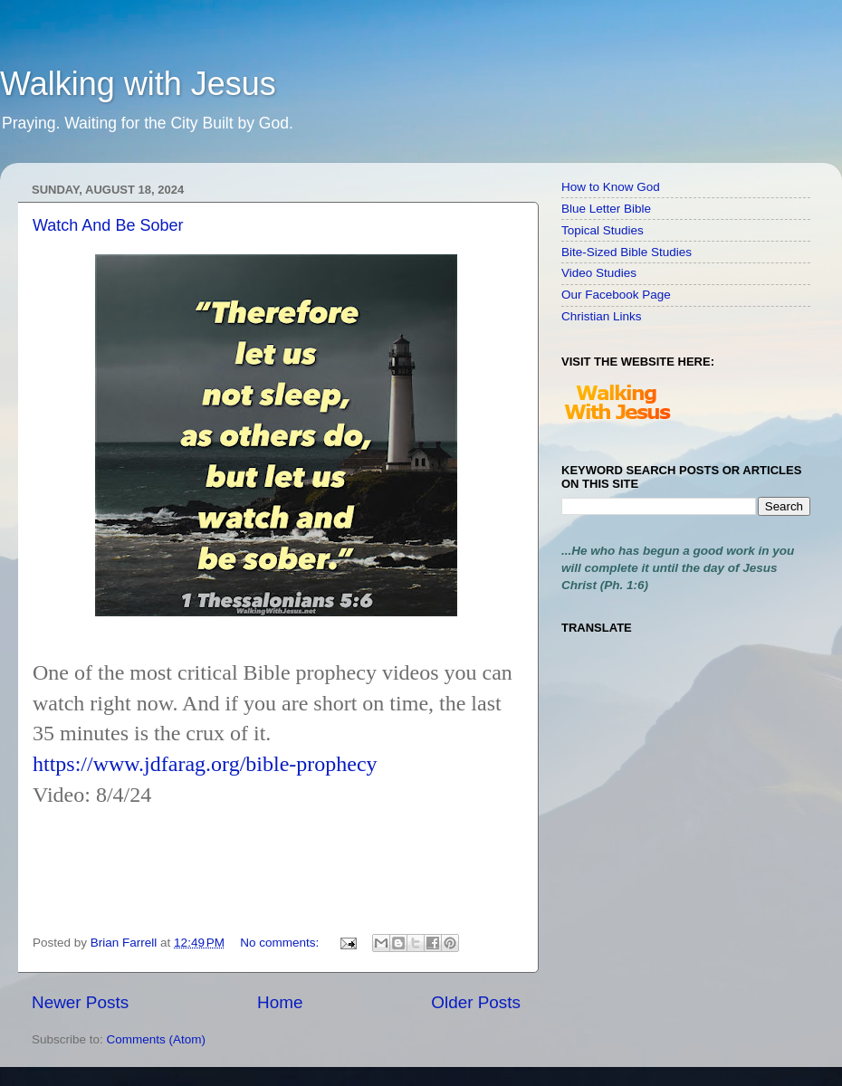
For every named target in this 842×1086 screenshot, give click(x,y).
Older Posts (476, 1002)
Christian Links (601, 316)
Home (279, 1002)
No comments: (281, 942)
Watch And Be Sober (108, 225)
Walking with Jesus (138, 83)
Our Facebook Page (616, 294)
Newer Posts (80, 1002)
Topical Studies (602, 230)
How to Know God (610, 187)
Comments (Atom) (156, 1039)
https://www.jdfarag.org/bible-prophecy (205, 764)
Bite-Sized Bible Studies (626, 252)
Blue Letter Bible (606, 208)
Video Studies (598, 273)
